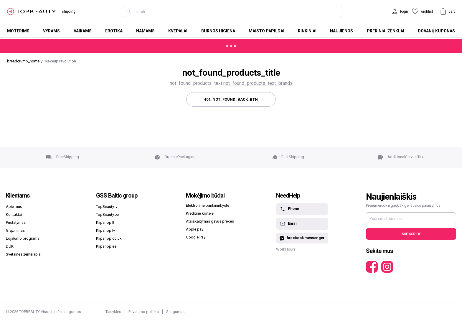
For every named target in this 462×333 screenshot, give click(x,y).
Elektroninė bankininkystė (207, 205)
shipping (68, 11)
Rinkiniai (307, 31)
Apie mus (14, 206)
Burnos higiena (218, 31)
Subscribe (411, 234)
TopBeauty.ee (107, 214)
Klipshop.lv (105, 230)
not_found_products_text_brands (258, 83)
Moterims (18, 31)
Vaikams (83, 31)
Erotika (114, 31)
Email (289, 224)
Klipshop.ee (106, 246)
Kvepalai (177, 31)
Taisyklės (113, 311)
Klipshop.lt (105, 222)
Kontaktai (14, 214)
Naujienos (341, 31)
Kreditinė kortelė (200, 213)
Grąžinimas (15, 230)
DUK (10, 246)
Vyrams (51, 31)
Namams (145, 31)
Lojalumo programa (22, 238)
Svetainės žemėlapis (23, 254)
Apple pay (194, 229)
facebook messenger (302, 238)
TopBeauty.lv (106, 206)
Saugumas (175, 311)
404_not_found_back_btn (231, 99)
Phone (289, 209)
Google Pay (195, 237)
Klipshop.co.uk (109, 238)
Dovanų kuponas (436, 31)
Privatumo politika (143, 311)
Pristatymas (16, 222)
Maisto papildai (266, 31)
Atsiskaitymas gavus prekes (210, 221)
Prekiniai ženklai (385, 31)
